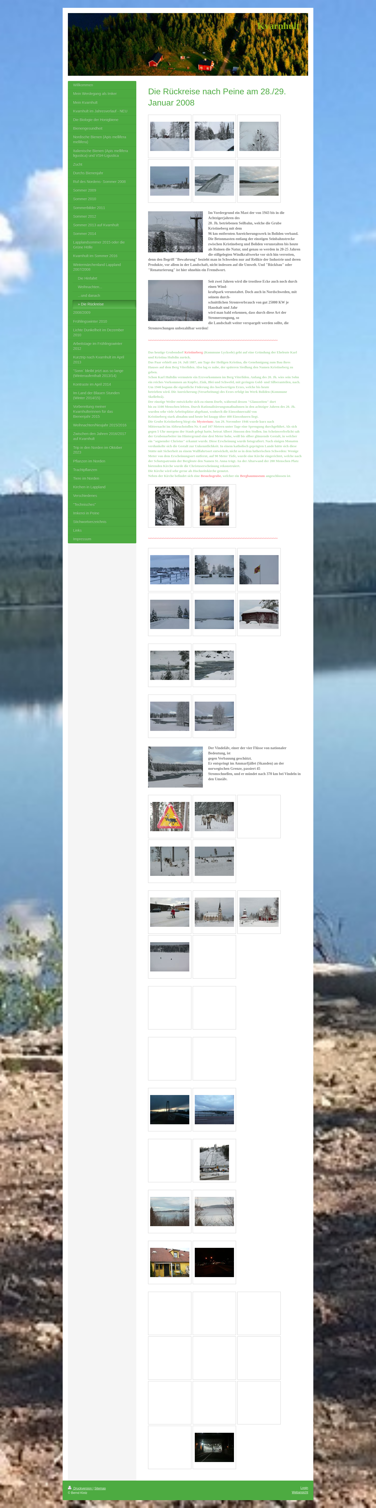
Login (304, 1488)
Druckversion (80, 1488)
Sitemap (100, 1488)
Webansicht (300, 1492)
